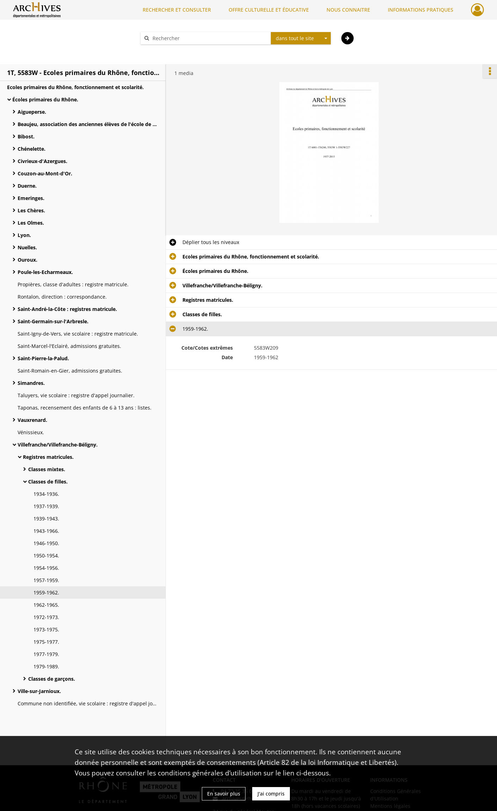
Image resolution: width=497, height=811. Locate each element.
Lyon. (24, 235)
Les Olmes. (31, 222)
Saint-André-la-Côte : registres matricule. (67, 309)
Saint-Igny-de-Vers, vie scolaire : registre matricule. (78, 333)
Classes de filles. (48, 481)
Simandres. (31, 383)
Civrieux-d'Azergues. (42, 161)
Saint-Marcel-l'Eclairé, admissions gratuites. (69, 346)
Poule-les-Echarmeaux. (45, 272)
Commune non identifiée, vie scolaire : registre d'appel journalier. (88, 703)
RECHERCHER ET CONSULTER (177, 9)
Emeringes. (31, 198)
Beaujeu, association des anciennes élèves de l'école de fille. (88, 124)
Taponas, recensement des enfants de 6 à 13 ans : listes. (84, 407)
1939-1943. (46, 518)
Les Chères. (31, 210)
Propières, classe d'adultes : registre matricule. (73, 284)
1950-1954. (46, 555)
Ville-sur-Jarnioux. (39, 691)
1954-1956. (46, 567)
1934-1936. (46, 494)
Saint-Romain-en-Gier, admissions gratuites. (70, 370)
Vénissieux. (31, 432)
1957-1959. (46, 580)
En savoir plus (223, 793)
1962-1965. (46, 604)
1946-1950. (46, 543)
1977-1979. (46, 654)
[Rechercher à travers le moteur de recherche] (209, 38)
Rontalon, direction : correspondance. (62, 296)
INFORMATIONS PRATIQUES (420, 9)
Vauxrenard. (32, 420)
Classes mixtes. (46, 469)
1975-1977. (46, 641)
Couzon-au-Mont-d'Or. (45, 173)
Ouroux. (27, 259)
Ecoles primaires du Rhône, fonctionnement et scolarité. (75, 87)
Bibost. (26, 136)
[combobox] (301, 38)
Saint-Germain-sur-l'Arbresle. (53, 321)
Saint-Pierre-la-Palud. (43, 358)
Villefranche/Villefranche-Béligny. (58, 444)
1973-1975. (46, 629)
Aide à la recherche (167, 51)
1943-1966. (46, 531)
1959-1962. (46, 592)
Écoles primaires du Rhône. (45, 99)
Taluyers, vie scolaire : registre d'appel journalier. (76, 395)
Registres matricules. (48, 457)
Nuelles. (27, 247)
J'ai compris (271, 793)
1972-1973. (46, 617)
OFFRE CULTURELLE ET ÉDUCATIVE (269, 9)
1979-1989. (46, 666)
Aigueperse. (32, 111)
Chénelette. (31, 148)
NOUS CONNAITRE (348, 9)
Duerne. (27, 185)
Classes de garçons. (51, 678)
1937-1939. (46, 506)
